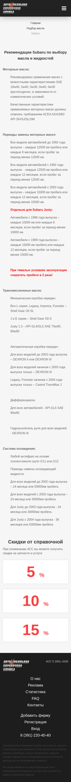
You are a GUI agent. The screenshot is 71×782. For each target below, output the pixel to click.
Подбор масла (35, 28)
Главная (35, 23)
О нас (35, 679)
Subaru (35, 33)
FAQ (35, 698)
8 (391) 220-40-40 (35, 735)
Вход (35, 729)
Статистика (35, 692)
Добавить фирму (35, 715)
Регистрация (35, 722)
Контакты (35, 705)
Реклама (35, 685)
